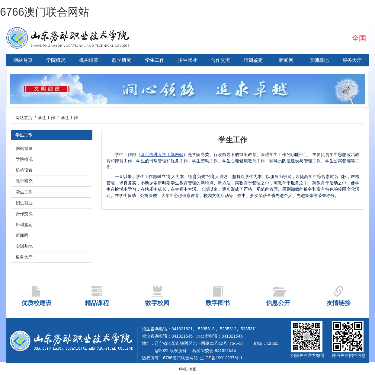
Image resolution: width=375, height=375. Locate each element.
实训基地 (319, 60)
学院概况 (56, 60)
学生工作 (154, 60)
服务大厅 (352, 60)
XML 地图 (187, 369)
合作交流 (220, 60)
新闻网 (286, 60)
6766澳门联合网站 (44, 12)
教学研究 (121, 60)
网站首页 (23, 60)
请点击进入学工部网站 (161, 154)
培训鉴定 (253, 60)
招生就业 (187, 60)
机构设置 (88, 60)
